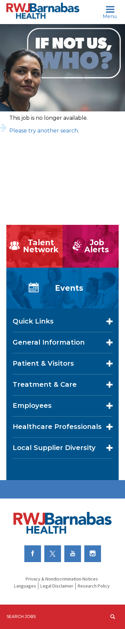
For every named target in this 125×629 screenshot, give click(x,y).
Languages (25, 586)
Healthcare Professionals (57, 427)
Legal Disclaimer (56, 586)
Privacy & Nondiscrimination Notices (62, 579)
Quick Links (33, 321)
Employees (32, 405)
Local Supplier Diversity (54, 448)
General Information (49, 342)
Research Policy (94, 586)
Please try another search (43, 130)
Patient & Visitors (43, 363)
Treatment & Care (45, 384)
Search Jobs (21, 616)
